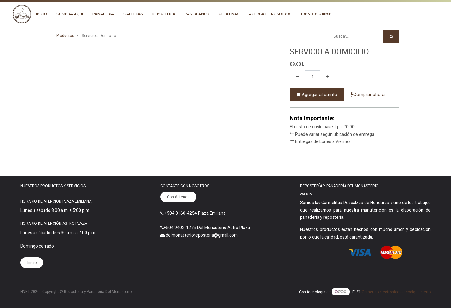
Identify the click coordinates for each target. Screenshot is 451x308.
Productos (65, 35)
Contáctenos (178, 197)
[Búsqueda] (391, 36)
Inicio (32, 262)
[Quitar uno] (297, 76)
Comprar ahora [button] (368, 94)
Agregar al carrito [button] (316, 94)
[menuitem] (41, 14)
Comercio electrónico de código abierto (396, 292)
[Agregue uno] (327, 76)
